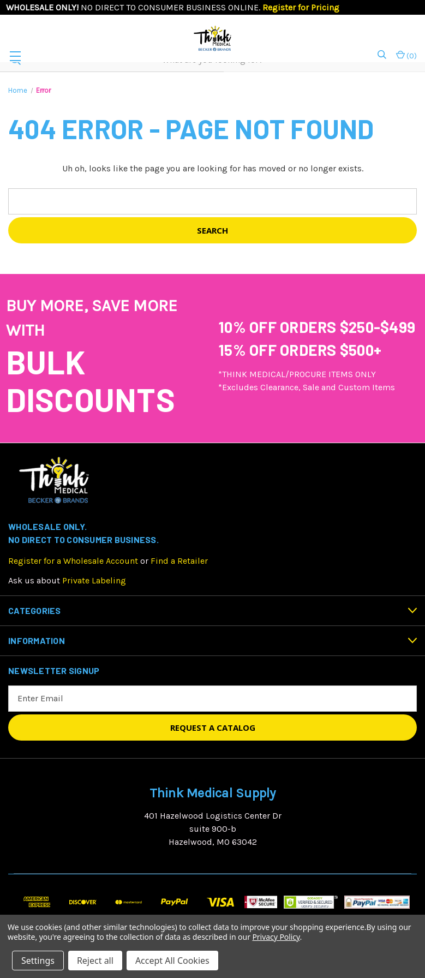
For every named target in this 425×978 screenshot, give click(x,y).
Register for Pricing (300, 7)
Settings (38, 961)
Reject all (95, 961)
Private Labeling (94, 580)
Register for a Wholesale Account (73, 561)
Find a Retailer (179, 561)
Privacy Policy (276, 937)
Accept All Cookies (172, 961)
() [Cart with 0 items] (406, 55)
